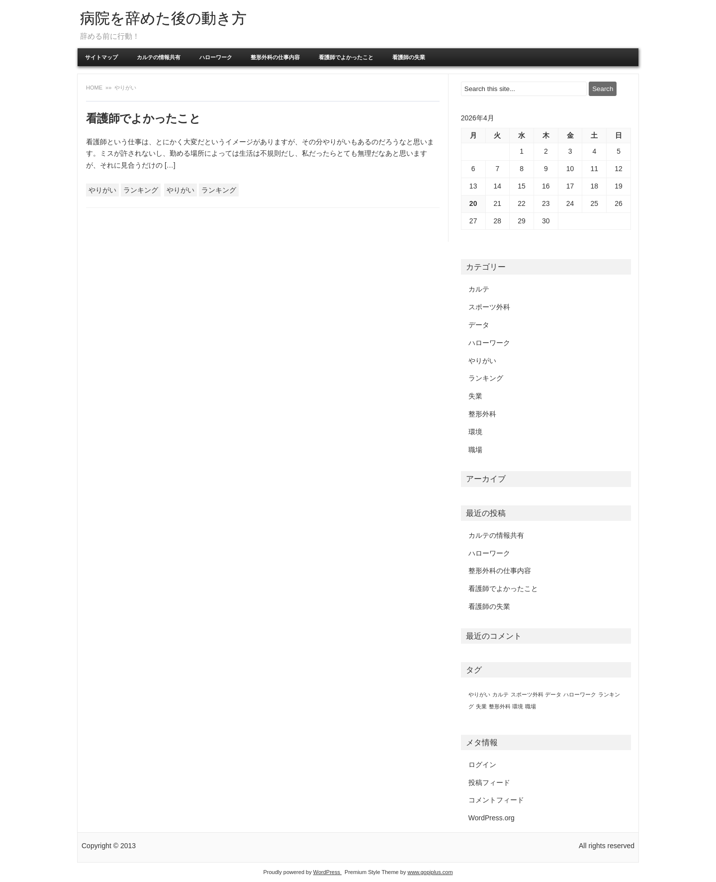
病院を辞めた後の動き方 (163, 18)
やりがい (102, 190)
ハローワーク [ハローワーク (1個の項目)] (579, 694)
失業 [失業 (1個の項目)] (481, 706)
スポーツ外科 (489, 307)
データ (478, 325)
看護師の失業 (408, 57)
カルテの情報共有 (158, 57)
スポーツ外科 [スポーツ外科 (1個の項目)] (527, 694)
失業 (475, 396)
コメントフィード (496, 800)
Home (95, 88)
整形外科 (482, 414)
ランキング (140, 190)
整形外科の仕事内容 (275, 57)
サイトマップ (101, 57)
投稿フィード (489, 782)
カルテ (478, 289)
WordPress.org (491, 818)
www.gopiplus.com (429, 872)
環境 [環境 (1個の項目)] (517, 706)
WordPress (327, 872)
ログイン (482, 765)
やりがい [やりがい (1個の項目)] (479, 694)
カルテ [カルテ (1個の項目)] (500, 694)
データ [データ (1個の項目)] (553, 694)
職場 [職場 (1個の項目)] (530, 706)
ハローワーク (215, 57)
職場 (475, 450)
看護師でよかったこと (346, 57)
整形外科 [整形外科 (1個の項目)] (500, 706)
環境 (475, 432)
